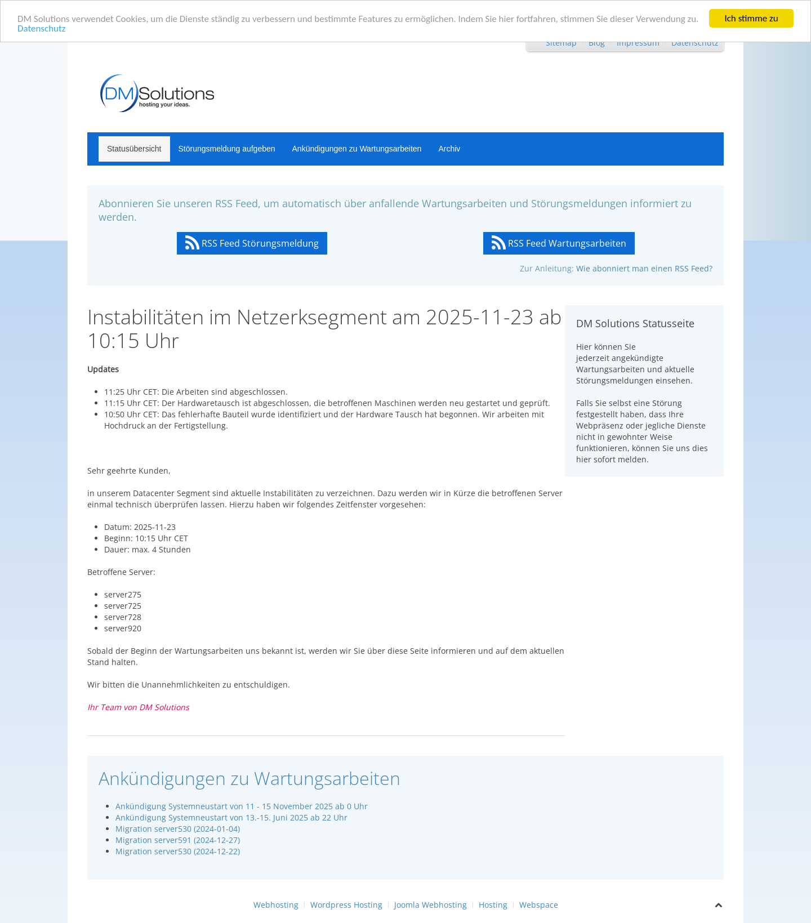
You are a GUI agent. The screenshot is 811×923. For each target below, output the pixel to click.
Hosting (493, 904)
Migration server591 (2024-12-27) (177, 840)
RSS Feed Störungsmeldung (252, 243)
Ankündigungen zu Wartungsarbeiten (357, 148)
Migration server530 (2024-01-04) (177, 828)
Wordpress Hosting (346, 904)
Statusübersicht (134, 148)
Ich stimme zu (751, 18)
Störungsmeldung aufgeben (227, 148)
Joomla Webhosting (430, 904)
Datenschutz (41, 28)
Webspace (538, 904)
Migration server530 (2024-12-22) (177, 851)
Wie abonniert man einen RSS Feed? (644, 268)
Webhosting (275, 904)
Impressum (638, 42)
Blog (597, 42)
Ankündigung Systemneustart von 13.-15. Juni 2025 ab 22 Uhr (231, 817)
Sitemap (561, 42)
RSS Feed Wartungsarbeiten (559, 243)
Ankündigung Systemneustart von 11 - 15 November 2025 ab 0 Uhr (241, 806)
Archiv (449, 148)
